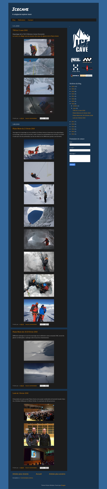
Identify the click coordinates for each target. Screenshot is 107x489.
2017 (73, 121)
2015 (73, 126)
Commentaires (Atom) (27, 478)
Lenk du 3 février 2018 (20, 393)
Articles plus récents (21, 474)
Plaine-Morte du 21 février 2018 (24, 129)
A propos (30, 20)
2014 (73, 129)
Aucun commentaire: (31, 118)
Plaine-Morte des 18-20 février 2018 (25, 332)
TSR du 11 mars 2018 (20, 30)
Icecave (20, 9)
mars (74, 108)
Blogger (63, 485)
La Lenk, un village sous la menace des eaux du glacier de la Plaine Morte (36, 36)
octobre (75, 106)
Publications (21, 20)
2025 (73, 86)
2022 (73, 94)
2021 (73, 96)
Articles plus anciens (57, 474)
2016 (73, 124)
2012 (73, 134)
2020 (73, 99)
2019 (73, 101)
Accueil (39, 474)
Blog (13, 20)
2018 (73, 103)
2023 (73, 91)
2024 (73, 89)
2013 (73, 131)
